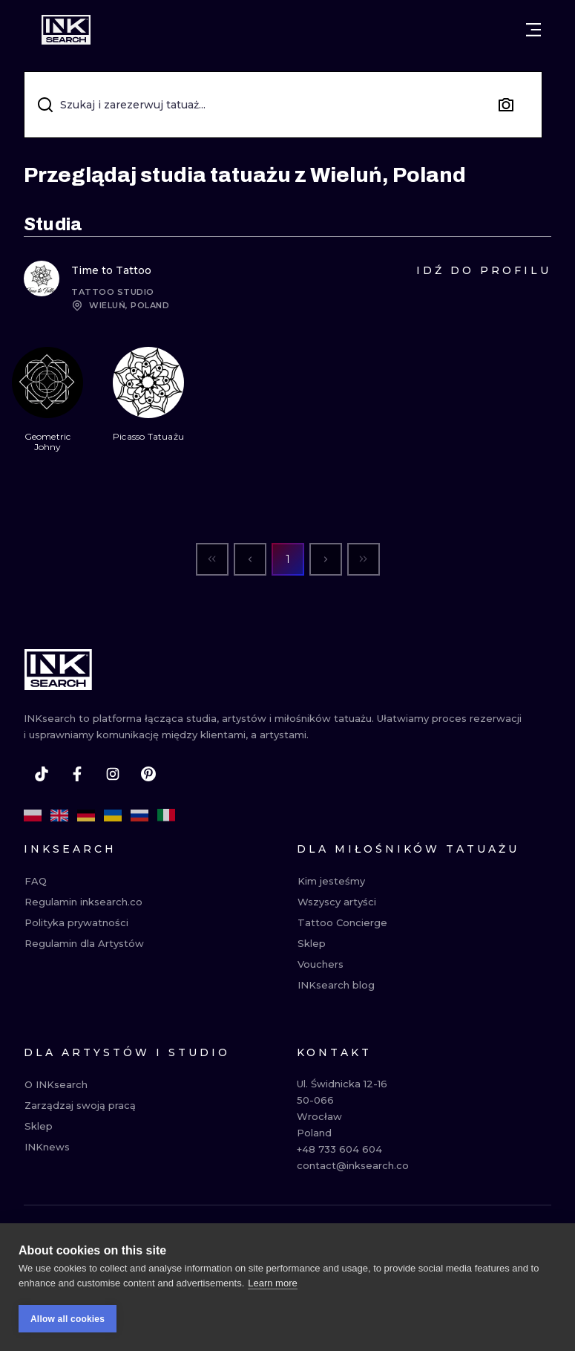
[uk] (113, 815)
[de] (86, 815)
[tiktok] (41, 774)
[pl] (33, 815)
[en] (59, 815)
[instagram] (113, 774)
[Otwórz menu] (533, 30)
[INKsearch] (66, 29)
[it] (166, 815)
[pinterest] (148, 774)
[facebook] (77, 774)
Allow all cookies (67, 1319)
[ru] (139, 815)
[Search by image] (506, 104)
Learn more (272, 1283)
